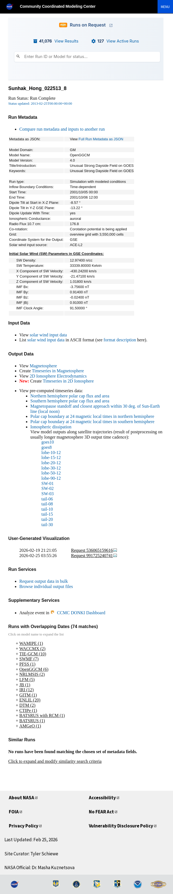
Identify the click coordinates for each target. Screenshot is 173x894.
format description (119, 339)
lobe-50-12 (51, 473)
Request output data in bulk (43, 581)
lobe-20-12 (51, 462)
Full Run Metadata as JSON (101, 139)
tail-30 (47, 524)
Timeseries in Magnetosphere (58, 370)
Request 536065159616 (94, 550)
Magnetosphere (43, 365)
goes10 (47, 442)
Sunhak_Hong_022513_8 (37, 88)
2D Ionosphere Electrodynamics (58, 376)
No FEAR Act (101, 812)
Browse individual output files (46, 586)
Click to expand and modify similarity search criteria (55, 761)
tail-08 (47, 504)
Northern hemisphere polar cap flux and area (69, 396)
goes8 (46, 447)
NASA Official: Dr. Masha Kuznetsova (39, 867)
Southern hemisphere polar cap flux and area (69, 401)
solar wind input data (48, 335)
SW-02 (47, 488)
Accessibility (102, 798)
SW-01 (47, 483)
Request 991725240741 (94, 555)
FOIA (14, 812)
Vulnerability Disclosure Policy (121, 826)
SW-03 (47, 493)
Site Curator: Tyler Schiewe (31, 854)
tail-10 (47, 509)
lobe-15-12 (51, 457)
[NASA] (12, 6)
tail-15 (47, 514)
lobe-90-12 (51, 478)
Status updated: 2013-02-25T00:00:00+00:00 (40, 104)
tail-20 (47, 519)
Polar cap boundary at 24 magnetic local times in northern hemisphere (92, 416)
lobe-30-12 (51, 468)
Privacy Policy (23, 826)
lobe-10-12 (51, 452)
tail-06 (47, 499)
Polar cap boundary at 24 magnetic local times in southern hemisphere (92, 421)
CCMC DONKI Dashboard (77, 612)
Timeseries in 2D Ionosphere (68, 381)
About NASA (21, 798)
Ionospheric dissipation (50, 426)
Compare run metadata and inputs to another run (62, 129)
